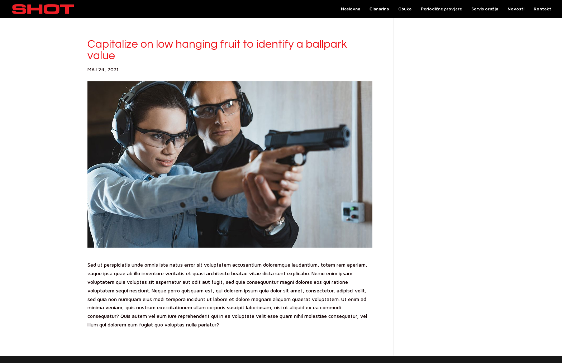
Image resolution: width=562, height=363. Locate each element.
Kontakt (542, 8)
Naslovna (350, 8)
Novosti (516, 8)
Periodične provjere (441, 8)
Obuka (404, 8)
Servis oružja (484, 8)
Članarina (379, 8)
